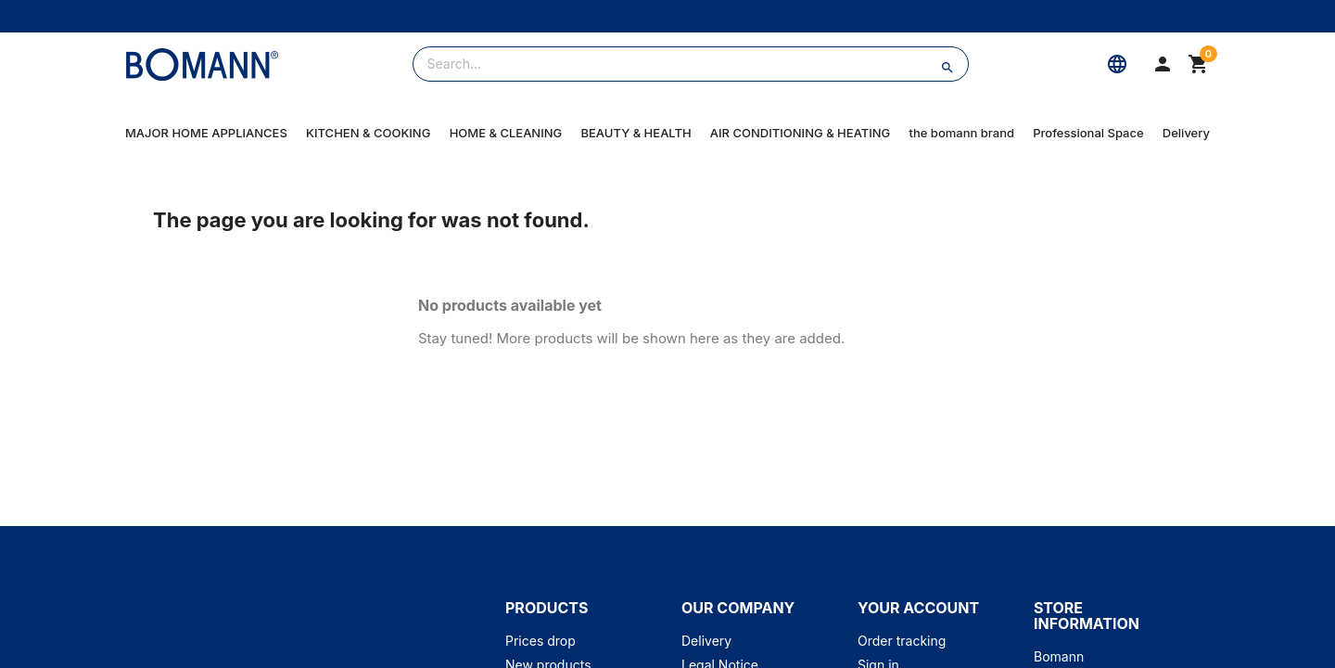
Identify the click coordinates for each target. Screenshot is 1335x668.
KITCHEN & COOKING (368, 132)
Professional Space (1088, 132)
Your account (918, 607)
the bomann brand (962, 132)
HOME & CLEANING (506, 132)
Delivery (1186, 132)
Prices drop (540, 641)
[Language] (1117, 64)
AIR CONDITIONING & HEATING (800, 132)
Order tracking (902, 641)
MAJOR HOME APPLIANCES (206, 132)
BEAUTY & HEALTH (635, 132)
